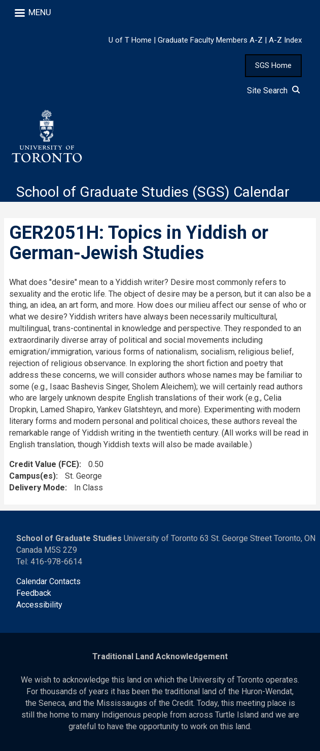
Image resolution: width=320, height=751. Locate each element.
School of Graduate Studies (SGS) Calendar (153, 192)
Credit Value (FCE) (44, 464)
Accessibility (39, 605)
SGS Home (273, 65)
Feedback (33, 593)
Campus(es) (32, 476)
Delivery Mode (37, 487)
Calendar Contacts (48, 581)
